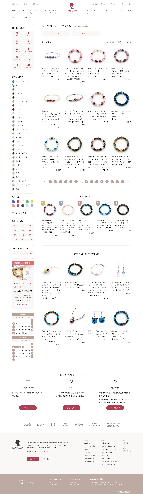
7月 (15, 235)
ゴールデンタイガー (20, 101)
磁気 (15, 177)
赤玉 (15, 188)
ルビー (16, 149)
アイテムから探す (90, 446)
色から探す (88, 452)
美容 (28, 34)
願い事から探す (89, 461)
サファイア (17, 105)
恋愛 (17, 34)
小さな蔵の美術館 (106, 484)
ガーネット (17, 97)
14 (117, 182)
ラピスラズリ (18, 141)
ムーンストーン (19, 137)
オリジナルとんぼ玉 (20, 81)
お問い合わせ (26, 4)
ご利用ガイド (15, 4)
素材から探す (89, 449)
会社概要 (52, 482)
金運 (28, 42)
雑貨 (129, 12)
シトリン (17, 113)
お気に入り (115, 4)
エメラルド (17, 93)
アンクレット (86, 33)
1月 (15, 226)
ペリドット (17, 133)
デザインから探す (22, 213)
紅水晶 (16, 161)
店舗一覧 (35, 4)
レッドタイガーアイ (20, 153)
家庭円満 (28, 66)
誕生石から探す (89, 458)
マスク (120, 12)
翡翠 (15, 173)
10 (97, 182)
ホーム (14, 18)
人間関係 (17, 50)
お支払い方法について (108, 446)
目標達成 (17, 58)
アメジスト (17, 89)
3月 (30, 226)
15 (122, 182)
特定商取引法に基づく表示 (110, 461)
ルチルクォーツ (19, 145)
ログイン (104, 4)
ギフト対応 (105, 455)
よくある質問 (106, 458)
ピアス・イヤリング (51, 12)
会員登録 (94, 4)
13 (112, 182)
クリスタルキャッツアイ (22, 184)
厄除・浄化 (17, 66)
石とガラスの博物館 (104, 482)
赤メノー (17, 169)
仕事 (17, 42)
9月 (30, 235)
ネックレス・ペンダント (30, 12)
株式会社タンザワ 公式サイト (37, 451)
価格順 (120, 42)
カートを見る (126, 4)
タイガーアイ (18, 117)
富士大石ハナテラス (75, 484)
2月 (23, 226)
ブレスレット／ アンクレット (28, 18)
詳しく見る (27, 408)
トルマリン (17, 125)
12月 (30, 239)
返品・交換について (108, 452)
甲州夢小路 (73, 482)
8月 (23, 235)
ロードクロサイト (19, 157)
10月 (15, 239)
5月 (23, 230)
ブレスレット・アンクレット (103, 12)
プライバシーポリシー (108, 464)
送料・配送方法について (109, 449)
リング (86, 12)
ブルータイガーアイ (20, 129)
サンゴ (16, 109)
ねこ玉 (16, 85)
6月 (30, 230)
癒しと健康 (28, 50)
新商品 (14, 12)
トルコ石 (17, 121)
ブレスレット (56, 33)
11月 (22, 239)
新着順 (129, 42)
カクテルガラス (19, 181)
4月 (15, 230)
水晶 (15, 165)
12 (107, 182)
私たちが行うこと (55, 484)
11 (102, 182)
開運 (28, 58)
